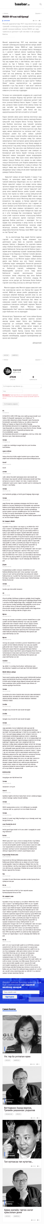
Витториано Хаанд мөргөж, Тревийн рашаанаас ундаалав (19, 1109)
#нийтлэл (15, 355)
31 (40, 20)
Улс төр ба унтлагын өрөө (17, 1056)
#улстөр (6, 355)
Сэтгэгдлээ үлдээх (11, 404)
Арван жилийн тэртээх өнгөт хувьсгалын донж (18, 1211)
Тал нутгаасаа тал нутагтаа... (18, 1161)
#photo (18, 1114)
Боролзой (7, 20)
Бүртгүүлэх (10, 997)
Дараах (38, 13)
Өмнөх (5, 13)
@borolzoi (17, 372)
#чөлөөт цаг (9, 1114)
